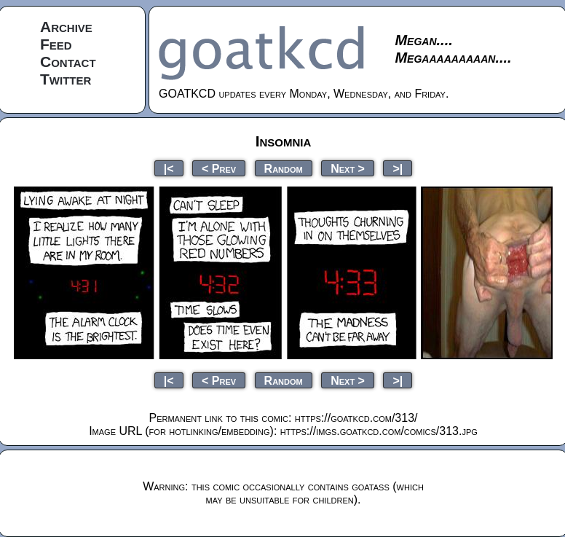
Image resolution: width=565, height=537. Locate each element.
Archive (66, 26)
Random (283, 168)
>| (397, 168)
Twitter (65, 79)
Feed (56, 44)
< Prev (219, 168)
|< (169, 168)
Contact (68, 61)
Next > (348, 168)
